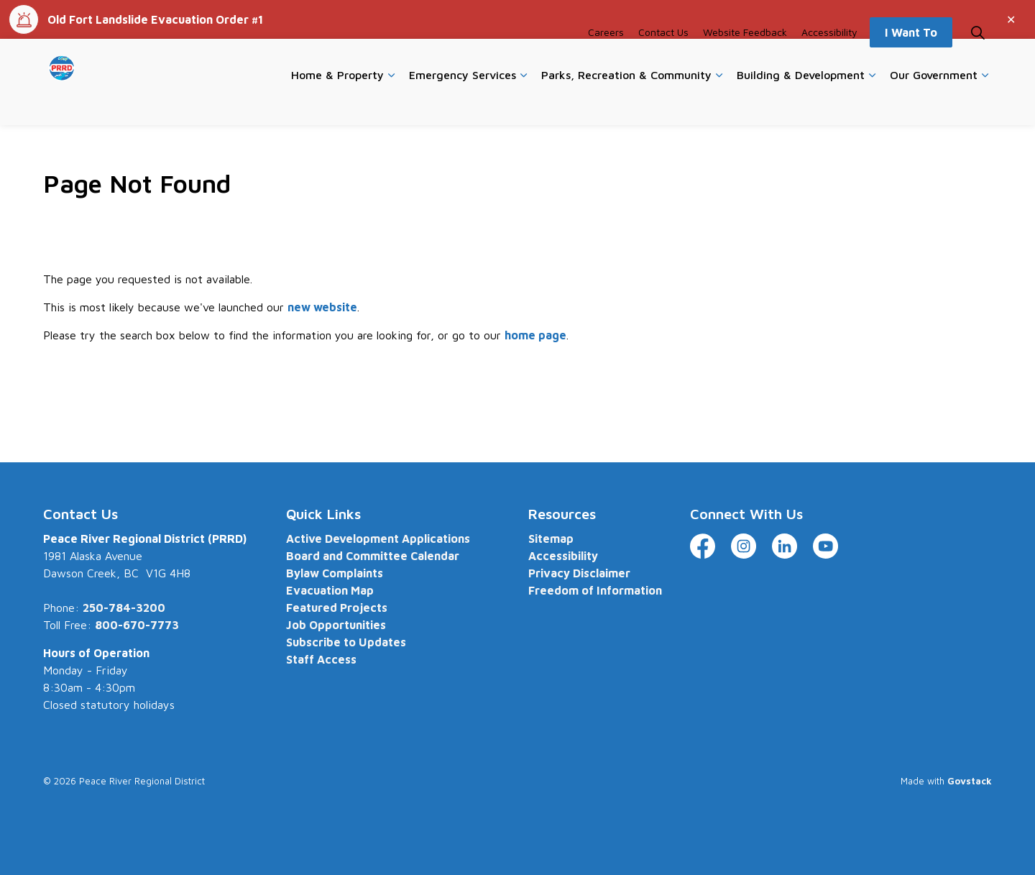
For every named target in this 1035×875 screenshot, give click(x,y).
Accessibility (829, 60)
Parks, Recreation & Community (626, 102)
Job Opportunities (336, 624)
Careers (606, 60)
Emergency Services (462, 102)
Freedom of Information (595, 590)
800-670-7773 (137, 624)
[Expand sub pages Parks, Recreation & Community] (719, 103)
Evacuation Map (330, 590)
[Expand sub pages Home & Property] (391, 103)
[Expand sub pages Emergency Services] (523, 103)
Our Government (934, 102)
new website (322, 307)
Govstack (969, 781)
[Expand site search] (977, 60)
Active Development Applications (378, 538)
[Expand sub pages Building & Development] (872, 103)
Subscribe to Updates (346, 642)
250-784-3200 (124, 607)
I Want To (911, 60)
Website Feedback (745, 60)
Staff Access (321, 659)
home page (535, 335)
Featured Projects (336, 607)
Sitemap (551, 538)
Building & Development (801, 102)
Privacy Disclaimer (579, 573)
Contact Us (663, 60)
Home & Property (337, 102)
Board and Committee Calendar (372, 555)
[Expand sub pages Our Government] (985, 103)
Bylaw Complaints (334, 573)
